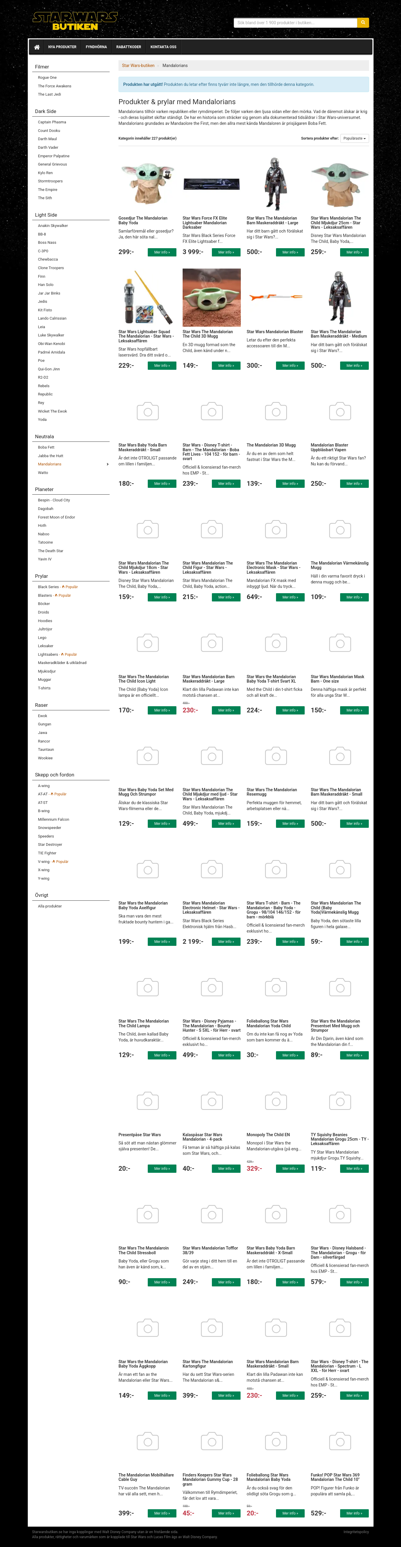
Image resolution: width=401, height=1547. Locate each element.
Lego (42, 637)
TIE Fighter (47, 853)
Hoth (42, 525)
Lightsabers (57, 654)
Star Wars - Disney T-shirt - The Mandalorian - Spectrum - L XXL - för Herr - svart (339, 1366)
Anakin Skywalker (53, 225)
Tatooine (45, 542)
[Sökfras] (296, 23)
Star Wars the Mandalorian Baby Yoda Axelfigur (143, 905)
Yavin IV (45, 559)
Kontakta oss (163, 47)
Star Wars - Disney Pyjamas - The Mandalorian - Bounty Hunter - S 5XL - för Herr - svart (212, 1026)
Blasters (54, 595)
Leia (41, 327)
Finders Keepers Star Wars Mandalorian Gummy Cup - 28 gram (210, 1480)
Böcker (44, 603)
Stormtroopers (50, 181)
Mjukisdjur (47, 671)
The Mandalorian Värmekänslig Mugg (340, 565)
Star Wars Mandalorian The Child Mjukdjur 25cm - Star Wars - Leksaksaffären (336, 223)
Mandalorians (49, 464)
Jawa (42, 732)
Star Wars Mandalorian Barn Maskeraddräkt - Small (273, 1363)
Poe (41, 360)
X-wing (44, 870)
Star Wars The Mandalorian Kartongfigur (208, 1363)
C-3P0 (43, 251)
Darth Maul (47, 139)
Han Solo (45, 284)
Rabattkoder (128, 47)
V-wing (53, 861)
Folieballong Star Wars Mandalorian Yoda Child (269, 1023)
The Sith (45, 198)
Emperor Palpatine (54, 156)
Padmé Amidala (51, 352)
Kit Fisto (45, 310)
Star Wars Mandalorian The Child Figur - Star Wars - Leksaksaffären (208, 568)
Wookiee (45, 758)
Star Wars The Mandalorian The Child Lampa (143, 1023)
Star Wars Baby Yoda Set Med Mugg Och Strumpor (145, 792)
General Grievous (52, 164)
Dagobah (45, 508)
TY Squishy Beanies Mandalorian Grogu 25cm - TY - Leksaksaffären (340, 1139)
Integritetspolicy (356, 1532)
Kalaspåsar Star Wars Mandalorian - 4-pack (202, 1137)
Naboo (43, 534)
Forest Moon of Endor (56, 517)
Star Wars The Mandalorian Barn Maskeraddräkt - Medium (339, 333)
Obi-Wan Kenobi (51, 343)
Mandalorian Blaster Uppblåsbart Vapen (329, 447)
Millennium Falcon (53, 819)
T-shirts (44, 688)
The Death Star (51, 551)
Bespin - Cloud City (54, 500)
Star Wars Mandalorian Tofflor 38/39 (210, 1250)
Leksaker (45, 646)
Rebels (44, 386)
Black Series (58, 587)
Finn (42, 276)
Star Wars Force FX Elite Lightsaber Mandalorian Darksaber (205, 223)
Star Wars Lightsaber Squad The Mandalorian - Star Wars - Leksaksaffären (146, 336)
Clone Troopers (51, 268)
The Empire (47, 189)
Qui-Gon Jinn (49, 369)
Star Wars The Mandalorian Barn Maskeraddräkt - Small (337, 792)
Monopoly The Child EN (268, 1134)
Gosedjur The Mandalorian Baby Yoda (143, 220)
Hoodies (45, 621)
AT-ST (43, 802)
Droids (43, 612)
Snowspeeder (49, 827)
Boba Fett (46, 447)
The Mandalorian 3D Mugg (271, 445)
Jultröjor (45, 629)
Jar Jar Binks (49, 293)
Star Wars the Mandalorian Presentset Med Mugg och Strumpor (335, 1026)
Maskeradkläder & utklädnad (62, 662)
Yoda (42, 419)
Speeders (46, 836)
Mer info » (162, 252)
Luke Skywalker (51, 335)
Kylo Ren (45, 173)
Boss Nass (47, 242)
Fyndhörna (96, 47)
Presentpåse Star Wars (139, 1134)
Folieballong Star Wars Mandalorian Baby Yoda (268, 1477)
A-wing (44, 786)
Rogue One (47, 77)
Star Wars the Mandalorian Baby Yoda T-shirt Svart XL (271, 678)
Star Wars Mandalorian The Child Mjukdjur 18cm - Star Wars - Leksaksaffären (143, 568)
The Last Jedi (49, 94)
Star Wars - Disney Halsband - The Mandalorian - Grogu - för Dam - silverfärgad (338, 1253)
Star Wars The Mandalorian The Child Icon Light (143, 678)
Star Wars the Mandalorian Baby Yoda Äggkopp (143, 1363)
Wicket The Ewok (52, 411)
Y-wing (43, 878)
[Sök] (363, 23)
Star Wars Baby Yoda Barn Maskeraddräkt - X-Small (271, 1250)
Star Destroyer (50, 844)
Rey (41, 402)
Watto (43, 472)
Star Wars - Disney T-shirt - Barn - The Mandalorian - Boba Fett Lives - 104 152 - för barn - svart (211, 452)
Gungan (44, 724)
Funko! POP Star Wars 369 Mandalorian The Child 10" (335, 1477)
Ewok (42, 716)
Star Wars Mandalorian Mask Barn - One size (337, 678)
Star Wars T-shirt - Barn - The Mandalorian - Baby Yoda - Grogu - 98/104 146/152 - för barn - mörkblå (274, 910)
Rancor (44, 741)
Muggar (44, 679)
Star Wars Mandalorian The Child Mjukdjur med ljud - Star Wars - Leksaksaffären (210, 794)
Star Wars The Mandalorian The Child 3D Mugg (208, 333)
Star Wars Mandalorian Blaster (275, 331)
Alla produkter (50, 906)
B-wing (44, 811)
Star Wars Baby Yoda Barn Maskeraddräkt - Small (142, 447)
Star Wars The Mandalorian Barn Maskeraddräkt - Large (272, 220)
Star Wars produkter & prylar (75, 20)
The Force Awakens (55, 86)
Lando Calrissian (52, 318)
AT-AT (52, 794)
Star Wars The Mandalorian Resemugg (272, 792)
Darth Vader (48, 147)
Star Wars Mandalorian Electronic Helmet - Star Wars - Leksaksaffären (211, 908)
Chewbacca (48, 259)
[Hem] (36, 47)
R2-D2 (43, 377)
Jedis (42, 301)
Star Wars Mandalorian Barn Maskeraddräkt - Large (209, 678)
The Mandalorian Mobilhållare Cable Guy (146, 1477)
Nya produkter (62, 47)
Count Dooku (49, 130)
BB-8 (42, 234)
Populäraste (355, 138)
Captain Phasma (52, 122)
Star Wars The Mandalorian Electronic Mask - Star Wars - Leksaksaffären (274, 568)
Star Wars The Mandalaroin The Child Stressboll (143, 1250)
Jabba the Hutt (51, 456)
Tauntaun (46, 749)
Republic (45, 394)
